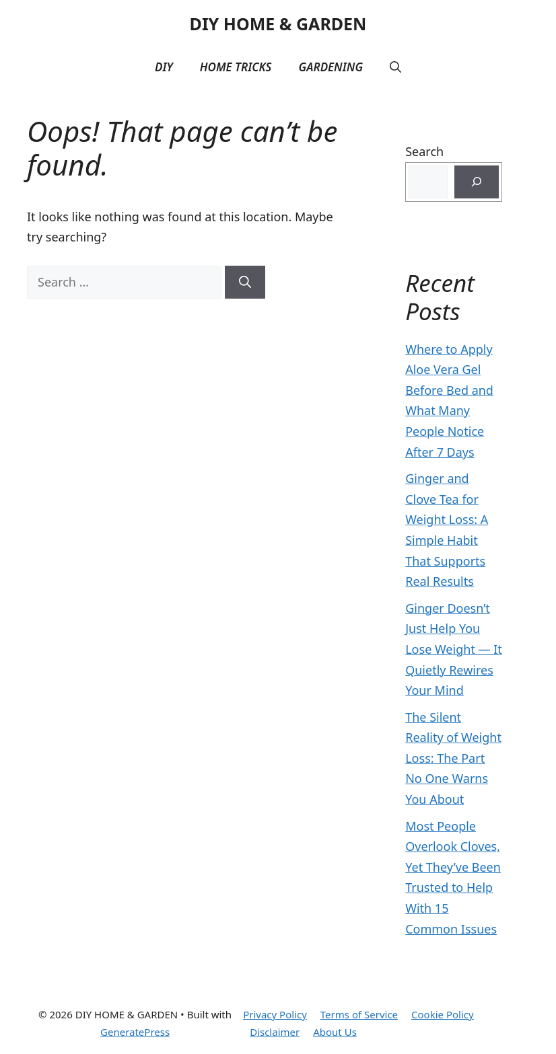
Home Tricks (236, 67)
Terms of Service (359, 1014)
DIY (164, 67)
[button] (395, 67)
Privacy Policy (275, 1014)
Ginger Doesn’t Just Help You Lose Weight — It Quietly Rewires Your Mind (453, 649)
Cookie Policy (442, 1014)
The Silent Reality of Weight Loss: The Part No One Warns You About (453, 758)
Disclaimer (275, 1032)
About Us (335, 1032)
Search (424, 151)
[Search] (245, 282)
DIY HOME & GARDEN (278, 23)
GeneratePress (135, 1032)
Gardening (330, 67)
